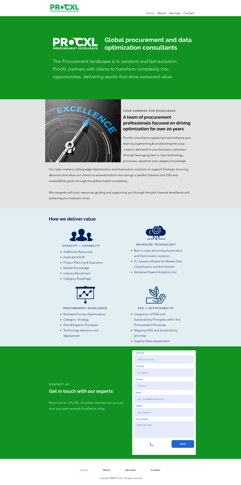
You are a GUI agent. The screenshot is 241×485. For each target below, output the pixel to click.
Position (139, 379)
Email (138, 393)
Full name (140, 353)
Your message (142, 419)
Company (140, 366)
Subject (139, 406)
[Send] (183, 444)
